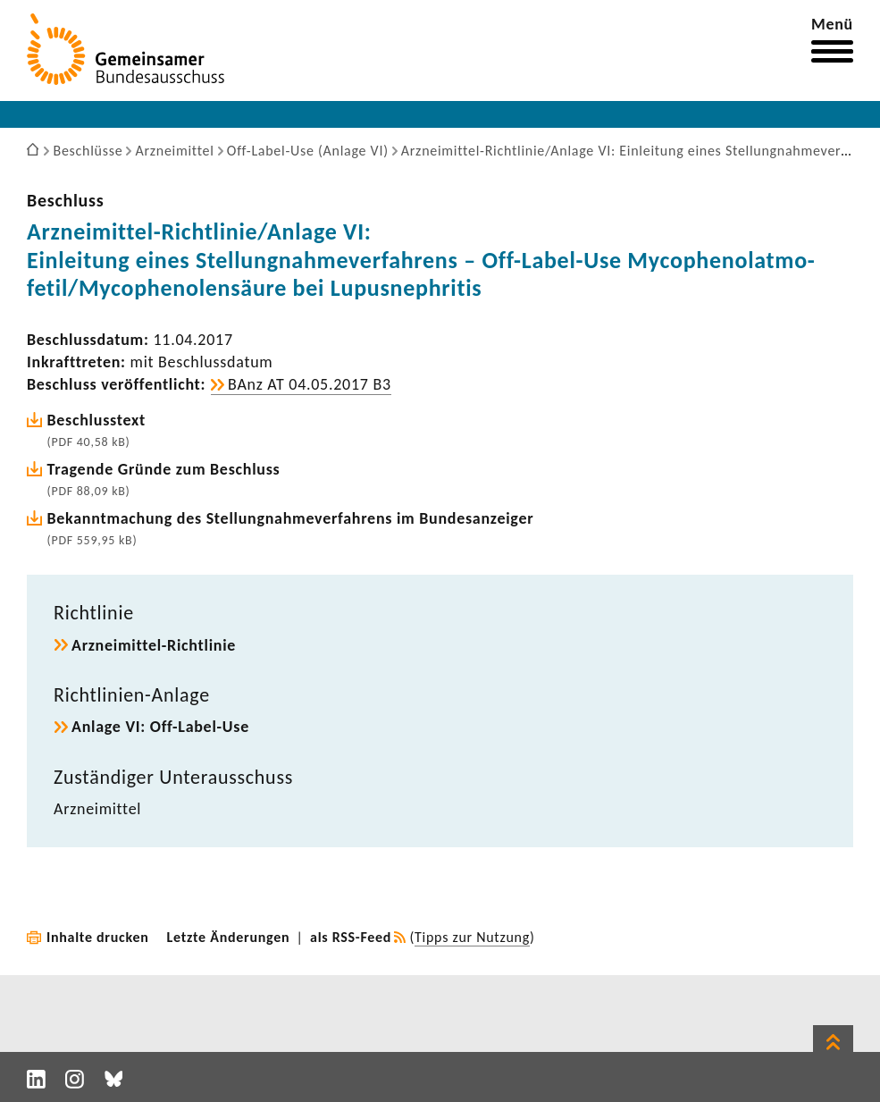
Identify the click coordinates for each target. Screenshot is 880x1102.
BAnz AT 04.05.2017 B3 (309, 384)
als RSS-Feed (350, 937)
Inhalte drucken (97, 937)
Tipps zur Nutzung (472, 937)
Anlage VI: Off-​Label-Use (160, 726)
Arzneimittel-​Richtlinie (153, 645)
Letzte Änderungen (228, 937)
